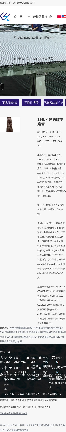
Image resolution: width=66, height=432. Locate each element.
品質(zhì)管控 (41, 19)
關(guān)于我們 (21, 19)
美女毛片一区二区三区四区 (12, 425)
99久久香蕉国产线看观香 (16, 430)
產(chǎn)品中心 (29, 19)
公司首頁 (15, 19)
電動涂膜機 (16, 400)
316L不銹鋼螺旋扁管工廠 (43, 337)
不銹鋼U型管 (31, 102)
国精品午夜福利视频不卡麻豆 (13, 413)
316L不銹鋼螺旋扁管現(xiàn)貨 (48, 327)
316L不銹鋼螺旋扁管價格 (36, 332)
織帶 (24, 400)
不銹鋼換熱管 (9, 102)
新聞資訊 (45, 19)
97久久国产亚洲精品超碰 (37, 425)
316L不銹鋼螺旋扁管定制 (12, 332)
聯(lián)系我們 (50, 19)
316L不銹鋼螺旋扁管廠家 (21, 327)
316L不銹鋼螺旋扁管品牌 (19, 337)
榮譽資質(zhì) (36, 19)
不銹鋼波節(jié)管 (53, 102)
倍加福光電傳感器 (48, 400)
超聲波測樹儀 (33, 400)
